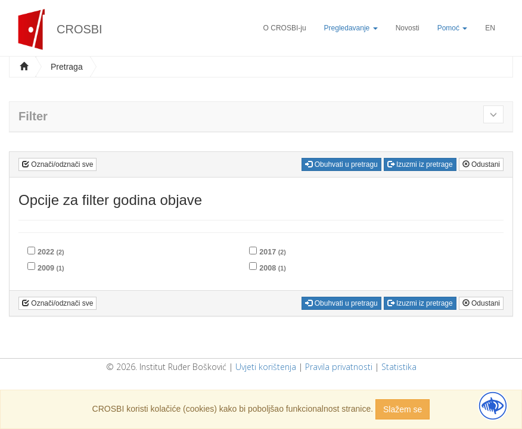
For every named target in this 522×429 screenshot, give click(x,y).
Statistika (399, 366)
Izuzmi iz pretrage (420, 164)
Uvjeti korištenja (265, 366)
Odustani (481, 164)
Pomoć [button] (452, 28)
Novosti (408, 28)
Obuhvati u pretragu (341, 164)
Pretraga (67, 67)
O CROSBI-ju (284, 28)
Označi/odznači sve (57, 164)
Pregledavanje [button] (351, 28)
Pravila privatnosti (338, 366)
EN (490, 28)
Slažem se (402, 409)
